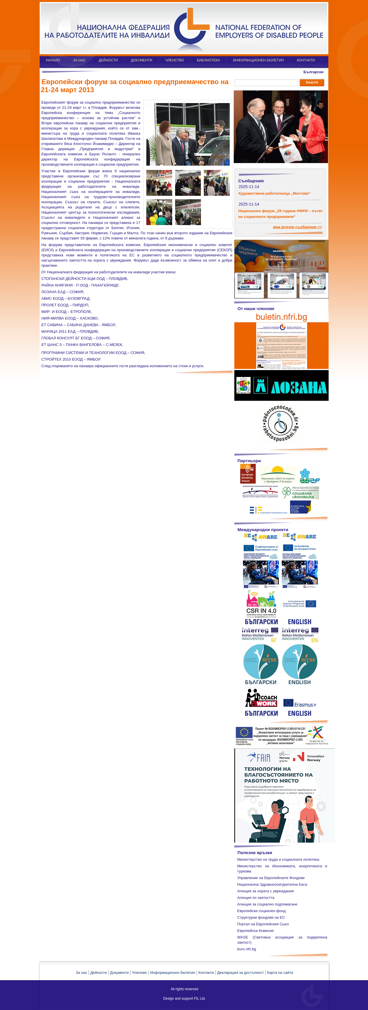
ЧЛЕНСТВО (174, 60)
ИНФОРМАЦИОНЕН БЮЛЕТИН (258, 60)
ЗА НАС (79, 60)
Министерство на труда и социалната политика (278, 859)
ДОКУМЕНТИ (141, 60)
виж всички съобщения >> (297, 227)
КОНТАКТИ (306, 60)
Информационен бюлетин (172, 972)
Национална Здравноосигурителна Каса (272, 884)
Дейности (98, 972)
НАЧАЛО (53, 60)
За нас (81, 972)
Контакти (206, 972)
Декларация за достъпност (240, 972)
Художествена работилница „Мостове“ (274, 193)
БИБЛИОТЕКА (208, 60)
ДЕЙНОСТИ (108, 60)
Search (312, 82)
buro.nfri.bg (246, 949)
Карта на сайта (280, 972)
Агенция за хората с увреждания (265, 891)
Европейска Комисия (255, 930)
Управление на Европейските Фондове (271, 878)
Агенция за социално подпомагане (267, 904)
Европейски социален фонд (261, 911)
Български (313, 72)
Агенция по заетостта (255, 897)
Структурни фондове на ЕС (261, 917)
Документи (119, 972)
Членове (139, 972)
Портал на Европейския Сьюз (263, 924)
